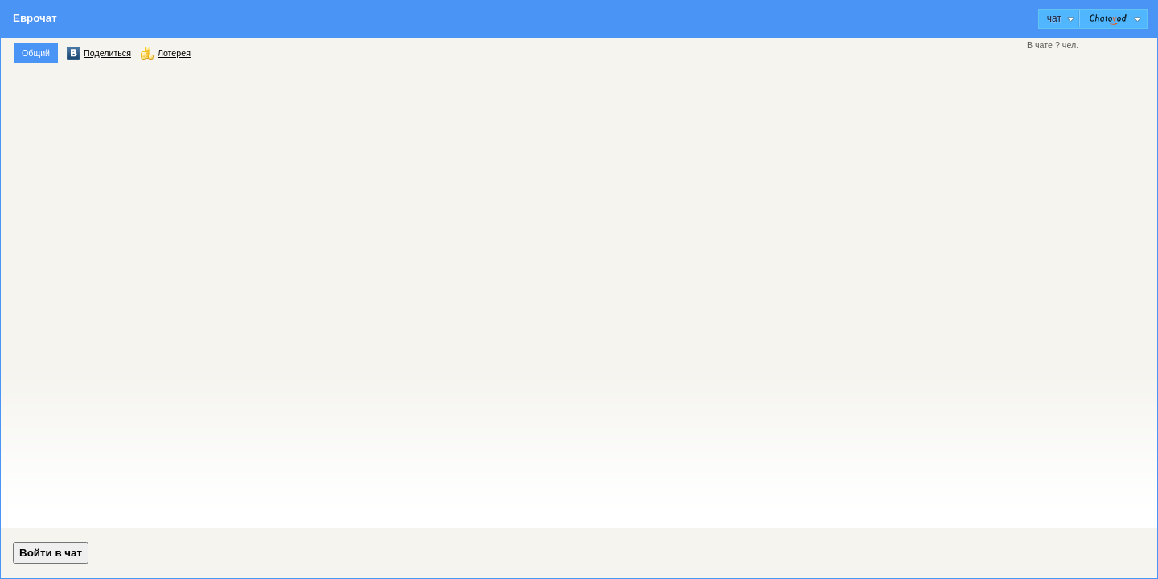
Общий (36, 53)
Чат (1060, 18)
